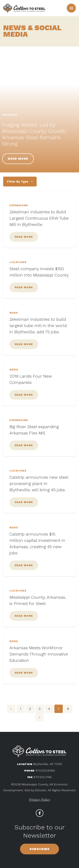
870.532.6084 (45, 770)
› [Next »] (39, 717)
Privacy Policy (39, 800)
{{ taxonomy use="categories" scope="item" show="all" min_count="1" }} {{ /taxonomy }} (20, 181)
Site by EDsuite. (35, 790)
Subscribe (39, 849)
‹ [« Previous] (11, 709)
